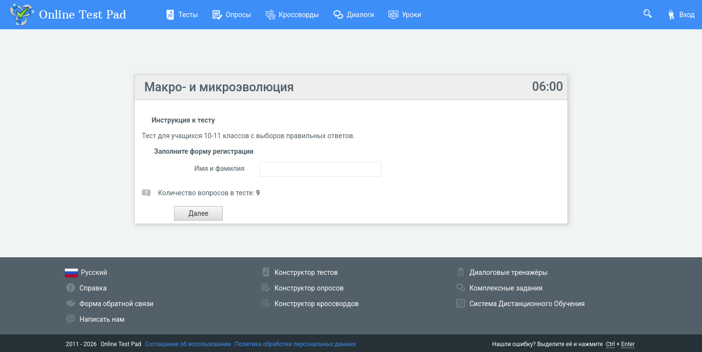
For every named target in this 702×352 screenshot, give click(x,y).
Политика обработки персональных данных (295, 344)
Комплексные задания (506, 288)
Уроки (405, 15)
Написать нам (101, 319)
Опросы (232, 15)
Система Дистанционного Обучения (527, 304)
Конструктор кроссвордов (316, 304)
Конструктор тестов (306, 272)
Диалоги (353, 15)
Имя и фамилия (220, 168)
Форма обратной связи (116, 304)
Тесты (181, 15)
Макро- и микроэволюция (219, 87)
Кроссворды (292, 15)
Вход (680, 15)
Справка (93, 288)
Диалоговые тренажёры (508, 272)
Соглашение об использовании (188, 344)
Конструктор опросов (309, 288)
